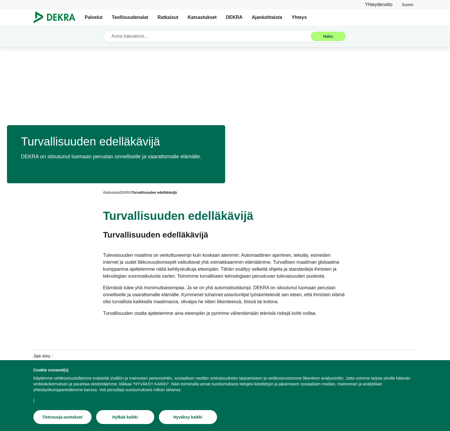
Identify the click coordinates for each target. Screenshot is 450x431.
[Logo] (56, 17)
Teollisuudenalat (130, 17)
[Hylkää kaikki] (125, 417)
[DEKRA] (126, 193)
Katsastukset (202, 17)
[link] (407, 4)
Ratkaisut (167, 17)
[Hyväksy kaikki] (188, 417)
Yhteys (298, 17)
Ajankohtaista (267, 17)
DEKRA (234, 17)
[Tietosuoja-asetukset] (62, 417)
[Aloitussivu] (111, 193)
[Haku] (328, 36)
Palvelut (94, 17)
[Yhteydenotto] (379, 4)
